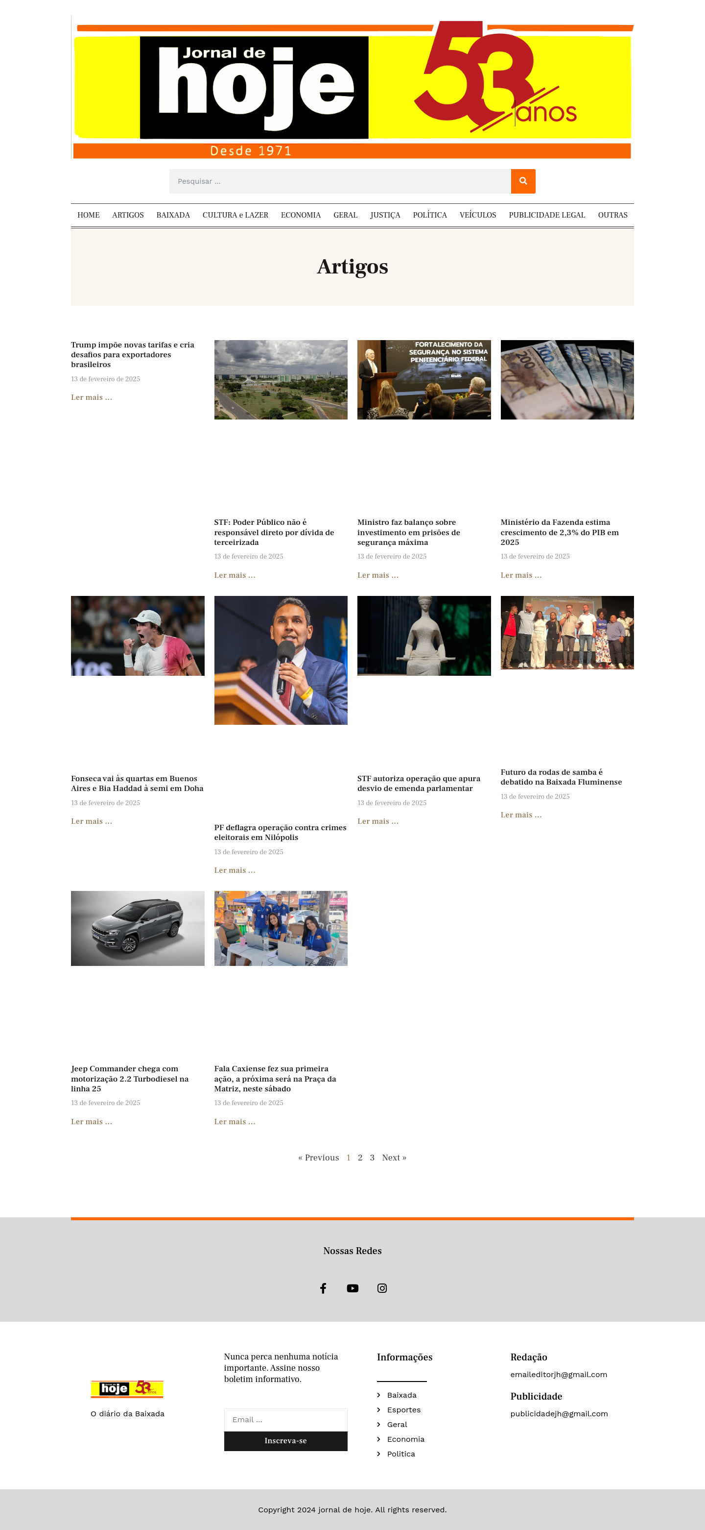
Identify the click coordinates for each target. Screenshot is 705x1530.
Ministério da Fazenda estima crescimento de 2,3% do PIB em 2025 (560, 532)
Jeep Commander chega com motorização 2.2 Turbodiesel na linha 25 (129, 1078)
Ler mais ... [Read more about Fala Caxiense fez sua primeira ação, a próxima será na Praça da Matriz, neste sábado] (235, 1122)
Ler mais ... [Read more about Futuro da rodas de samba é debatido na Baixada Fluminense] (521, 815)
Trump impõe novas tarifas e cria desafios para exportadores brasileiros (132, 355)
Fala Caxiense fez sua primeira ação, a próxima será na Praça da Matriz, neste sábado (275, 1078)
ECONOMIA (301, 215)
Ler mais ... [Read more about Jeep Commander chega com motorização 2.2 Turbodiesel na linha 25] (92, 1122)
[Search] (523, 181)
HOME (88, 215)
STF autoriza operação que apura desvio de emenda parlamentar (418, 783)
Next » (394, 1157)
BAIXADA (173, 215)
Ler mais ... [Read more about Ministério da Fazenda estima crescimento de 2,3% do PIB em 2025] (521, 575)
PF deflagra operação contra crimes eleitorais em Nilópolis (280, 832)
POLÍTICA (430, 215)
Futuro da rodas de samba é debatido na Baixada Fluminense (561, 777)
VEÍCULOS (478, 215)
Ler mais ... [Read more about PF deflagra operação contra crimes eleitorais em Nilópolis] (235, 870)
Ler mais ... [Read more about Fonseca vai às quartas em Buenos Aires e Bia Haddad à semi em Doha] (92, 821)
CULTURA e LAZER (235, 215)
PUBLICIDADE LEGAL (547, 215)
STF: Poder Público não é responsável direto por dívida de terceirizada (274, 532)
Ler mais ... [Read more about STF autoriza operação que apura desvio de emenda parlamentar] (378, 821)
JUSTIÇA (385, 215)
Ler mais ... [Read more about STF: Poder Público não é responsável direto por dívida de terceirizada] (235, 575)
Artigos (353, 267)
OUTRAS (613, 215)
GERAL (345, 215)
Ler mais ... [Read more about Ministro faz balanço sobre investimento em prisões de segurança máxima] (378, 575)
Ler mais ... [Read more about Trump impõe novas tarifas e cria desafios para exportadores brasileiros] (92, 397)
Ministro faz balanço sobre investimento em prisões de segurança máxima (408, 532)
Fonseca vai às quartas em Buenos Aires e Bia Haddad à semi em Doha (137, 783)
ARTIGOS (127, 215)
